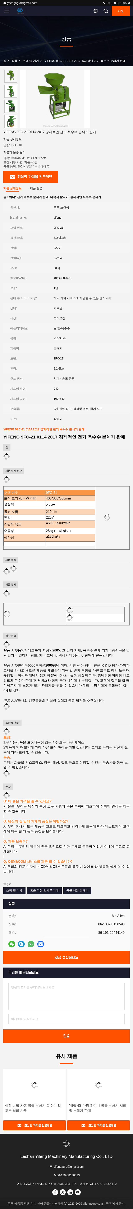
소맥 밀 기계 (31, 60)
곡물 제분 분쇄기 (77, 890)
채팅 (121, 11)
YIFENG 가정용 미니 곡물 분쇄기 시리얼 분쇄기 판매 (97, 1108)
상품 (14, 60)
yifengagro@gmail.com (20, 3)
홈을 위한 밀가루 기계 (44, 890)
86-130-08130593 (116, 3)
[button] (12, 126)
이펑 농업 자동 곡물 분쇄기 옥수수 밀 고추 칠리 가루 (33, 1108)
